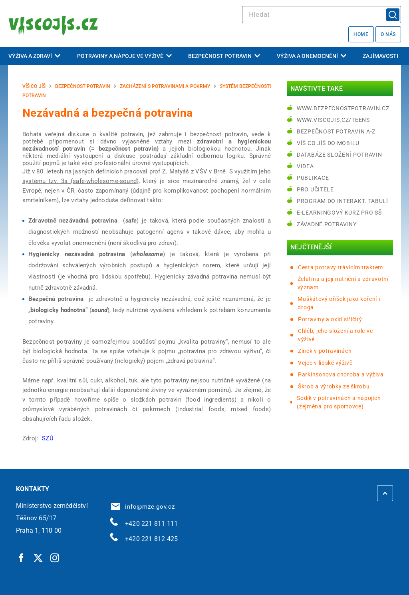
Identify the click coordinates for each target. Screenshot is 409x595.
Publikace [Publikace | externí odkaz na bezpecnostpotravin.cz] (313, 178)
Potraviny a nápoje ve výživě (124, 56)
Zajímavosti (380, 56)
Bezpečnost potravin (224, 56)
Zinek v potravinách (324, 351)
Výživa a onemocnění (311, 56)
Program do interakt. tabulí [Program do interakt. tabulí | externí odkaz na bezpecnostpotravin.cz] (342, 201)
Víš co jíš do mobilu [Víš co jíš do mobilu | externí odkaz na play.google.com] (328, 143)
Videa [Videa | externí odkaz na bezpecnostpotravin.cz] (305, 166)
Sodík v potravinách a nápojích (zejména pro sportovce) (339, 402)
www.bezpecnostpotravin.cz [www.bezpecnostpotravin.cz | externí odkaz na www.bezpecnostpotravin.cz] (343, 108)
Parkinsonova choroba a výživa (340, 374)
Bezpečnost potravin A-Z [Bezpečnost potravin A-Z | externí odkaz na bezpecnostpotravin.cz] (336, 131)
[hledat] (321, 14)
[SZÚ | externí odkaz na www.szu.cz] (48, 438)
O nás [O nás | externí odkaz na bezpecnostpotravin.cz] (388, 34)
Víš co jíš (34, 86)
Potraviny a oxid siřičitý (330, 319)
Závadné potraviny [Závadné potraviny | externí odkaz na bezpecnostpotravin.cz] (327, 224)
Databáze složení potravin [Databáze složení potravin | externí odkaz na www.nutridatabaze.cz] (339, 154)
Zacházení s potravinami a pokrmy (165, 86)
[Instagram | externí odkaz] (55, 557)
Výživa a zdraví (34, 56)
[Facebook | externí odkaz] (21, 557)
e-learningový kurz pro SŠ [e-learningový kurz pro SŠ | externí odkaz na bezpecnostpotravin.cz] (339, 212)
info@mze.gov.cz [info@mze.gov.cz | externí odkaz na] (143, 506)
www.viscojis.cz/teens (333, 120)
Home (360, 34)
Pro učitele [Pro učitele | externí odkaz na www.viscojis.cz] (315, 189)
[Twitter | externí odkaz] (38, 557)
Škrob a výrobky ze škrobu (334, 386)
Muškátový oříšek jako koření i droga (339, 303)
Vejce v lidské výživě (325, 363)
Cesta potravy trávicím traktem (340, 267)
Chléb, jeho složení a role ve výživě (335, 335)
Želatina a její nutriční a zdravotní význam (343, 283)
